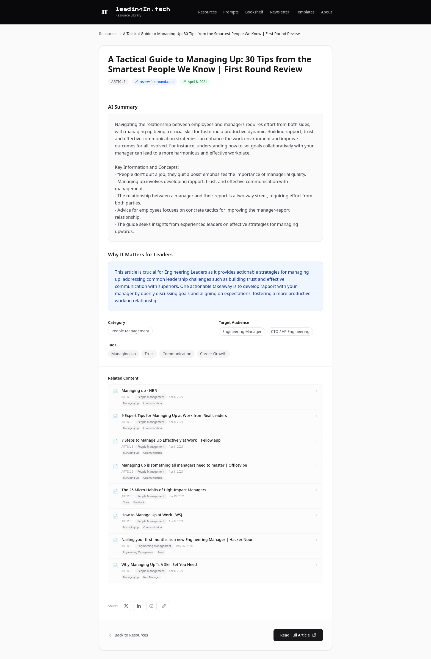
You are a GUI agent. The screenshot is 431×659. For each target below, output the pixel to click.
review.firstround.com (154, 81)
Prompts (231, 12)
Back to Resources (128, 635)
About (326, 12)
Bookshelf (254, 12)
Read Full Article (298, 635)
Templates (305, 12)
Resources (207, 12)
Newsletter (279, 12)
